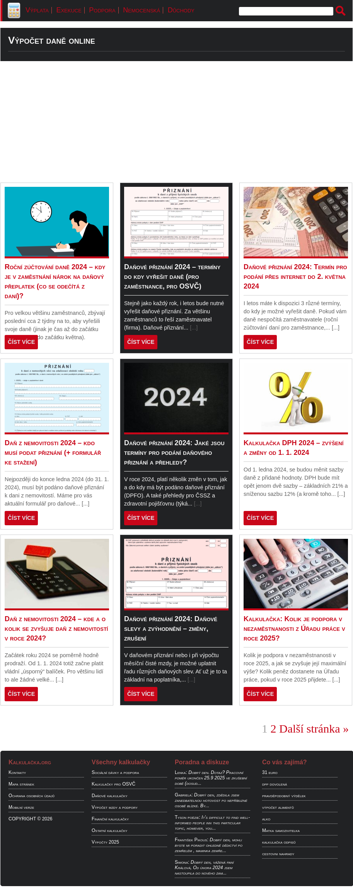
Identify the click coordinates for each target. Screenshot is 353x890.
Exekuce (68, 10)
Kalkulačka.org (30, 762)
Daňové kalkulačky (109, 795)
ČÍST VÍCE (21, 342)
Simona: (182, 862)
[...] (194, 328)
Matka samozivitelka (281, 830)
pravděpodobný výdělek (284, 795)
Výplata (37, 10)
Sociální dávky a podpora (115, 772)
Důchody (181, 10)
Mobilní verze (21, 807)
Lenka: (181, 772)
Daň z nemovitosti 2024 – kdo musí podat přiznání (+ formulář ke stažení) (53, 452)
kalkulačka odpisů (278, 842)
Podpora (102, 10)
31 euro (270, 772)
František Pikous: (191, 839)
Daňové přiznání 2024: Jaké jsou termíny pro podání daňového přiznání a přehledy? (174, 452)
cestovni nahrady (278, 853)
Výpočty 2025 (105, 842)
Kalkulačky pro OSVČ (113, 784)
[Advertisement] (176, 122)
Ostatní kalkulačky (109, 830)
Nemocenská (141, 10)
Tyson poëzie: (187, 817)
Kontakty (17, 772)
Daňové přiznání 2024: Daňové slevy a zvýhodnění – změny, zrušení (170, 628)
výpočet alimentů (278, 807)
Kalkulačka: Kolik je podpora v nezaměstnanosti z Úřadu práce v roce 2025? (294, 628)
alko (266, 819)
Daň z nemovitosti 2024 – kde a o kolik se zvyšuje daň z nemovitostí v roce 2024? (56, 628)
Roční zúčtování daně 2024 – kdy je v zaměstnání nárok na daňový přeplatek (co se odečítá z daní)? (55, 281)
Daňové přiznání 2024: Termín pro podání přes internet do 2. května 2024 (295, 276)
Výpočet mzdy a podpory (115, 807)
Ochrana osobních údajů (32, 795)
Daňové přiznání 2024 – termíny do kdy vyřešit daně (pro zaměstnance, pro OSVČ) (172, 276)
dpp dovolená (274, 784)
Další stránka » (314, 728)
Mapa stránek (21, 784)
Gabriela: (184, 795)
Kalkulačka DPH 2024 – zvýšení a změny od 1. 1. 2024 (293, 447)
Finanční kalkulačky (110, 819)
